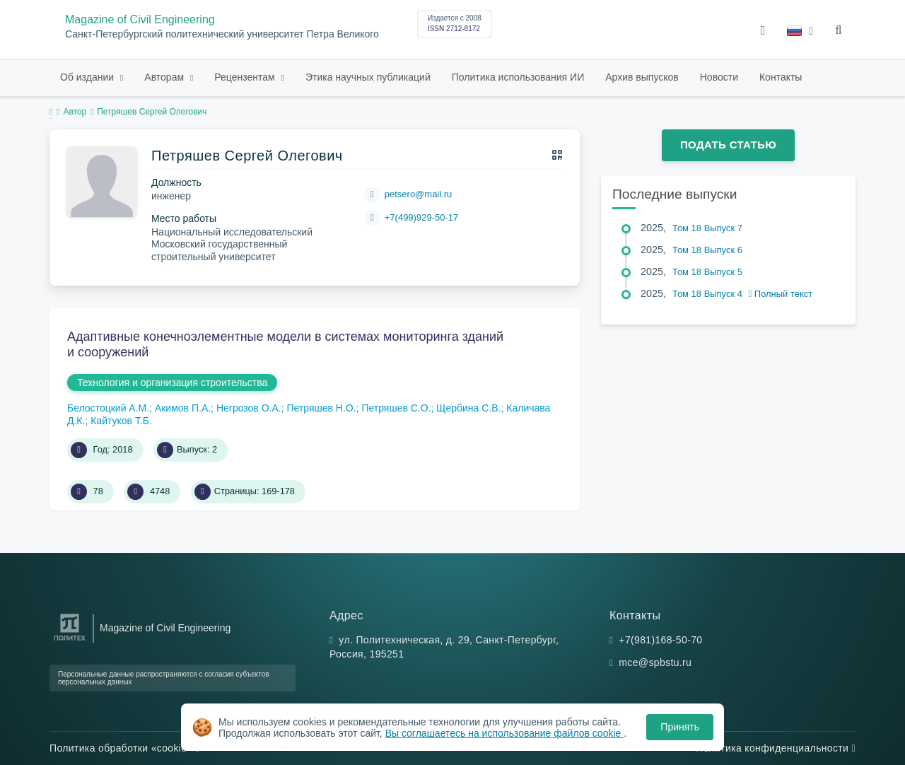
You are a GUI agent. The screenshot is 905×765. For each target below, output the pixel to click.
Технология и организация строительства (172, 382)
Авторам (165, 77)
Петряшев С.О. (396, 408)
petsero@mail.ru (418, 194)
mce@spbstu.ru (655, 662)
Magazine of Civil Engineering (140, 19)
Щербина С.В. (468, 408)
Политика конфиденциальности (776, 748)
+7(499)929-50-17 (421, 217)
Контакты (780, 77)
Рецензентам (245, 77)
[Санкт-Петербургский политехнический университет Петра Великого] (69, 641)
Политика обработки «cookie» (124, 748)
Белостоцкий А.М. (108, 408)
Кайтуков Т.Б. (121, 420)
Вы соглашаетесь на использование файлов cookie (504, 733)
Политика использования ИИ (518, 77)
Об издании (88, 77)
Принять (679, 726)
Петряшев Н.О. (321, 408)
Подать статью (728, 145)
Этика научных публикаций (368, 77)
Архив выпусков (642, 77)
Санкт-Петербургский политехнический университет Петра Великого (222, 34)
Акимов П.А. (183, 408)
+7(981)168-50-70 (660, 640)
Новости (719, 77)
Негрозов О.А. (248, 408)
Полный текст (781, 293)
